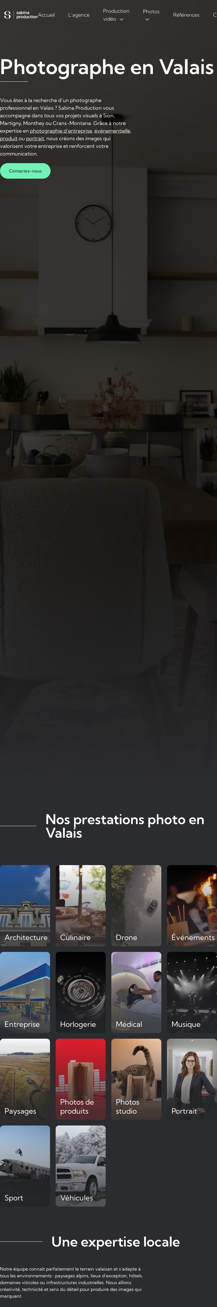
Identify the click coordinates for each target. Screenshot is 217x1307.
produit (9, 138)
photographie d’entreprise (61, 131)
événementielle (112, 131)
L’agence (79, 15)
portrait (35, 138)
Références (186, 15)
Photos (151, 11)
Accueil (46, 15)
